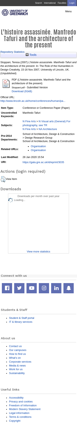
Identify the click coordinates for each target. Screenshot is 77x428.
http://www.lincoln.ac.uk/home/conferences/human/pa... (32, 100)
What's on (15, 357)
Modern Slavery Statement (24, 409)
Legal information (19, 413)
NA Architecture (48, 129)
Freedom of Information (23, 405)
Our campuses (17, 350)
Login (72, 3)
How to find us (17, 353)
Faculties (62, 3)
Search (38, 3)
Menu (68, 11)
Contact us (15, 346)
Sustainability (17, 373)
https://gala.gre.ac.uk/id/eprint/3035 (43, 162)
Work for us (16, 369)
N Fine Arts (29, 121)
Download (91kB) (22, 91)
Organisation (38, 146)
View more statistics (38, 251)
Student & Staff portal (21, 317)
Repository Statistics (12, 51)
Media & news (17, 365)
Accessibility (16, 397)
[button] (3, 179)
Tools (31, 54)
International (50, 3)
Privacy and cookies (21, 401)
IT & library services (20, 321)
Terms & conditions (20, 416)
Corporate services (20, 361)
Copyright (14, 420)
